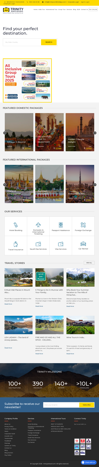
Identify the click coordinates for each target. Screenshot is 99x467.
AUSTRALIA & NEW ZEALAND (61, 429)
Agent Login (85, 2)
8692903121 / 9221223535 (14, 2)
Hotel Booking (32, 424)
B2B (78, 9)
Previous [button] (4, 132)
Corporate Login (73, 2)
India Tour (41, 9)
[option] (19, 132)
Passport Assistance (34, 430)
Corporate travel (9, 433)
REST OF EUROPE (57, 424)
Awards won (8, 436)
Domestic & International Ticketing (36, 427)
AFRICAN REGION (57, 431)
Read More (8, 304)
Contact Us (84, 9)
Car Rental (31, 442)
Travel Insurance (33, 435)
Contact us (7, 448)
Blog (74, 9)
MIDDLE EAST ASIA (57, 426)
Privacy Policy (8, 426)
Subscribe (86, 405)
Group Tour (62, 9)
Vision (6, 431)
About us (7, 424)
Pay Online (93, 9)
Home (36, 9)
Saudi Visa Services (34, 437)
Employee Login (9, 4)
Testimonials (8, 438)
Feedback (7, 441)
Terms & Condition (10, 429)
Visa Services (32, 440)
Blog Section (8, 452)
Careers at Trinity (10, 445)
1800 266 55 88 (33, 2)
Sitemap (7, 443)
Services (69, 9)
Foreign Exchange (33, 433)
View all (89, 262)
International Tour (51, 9)
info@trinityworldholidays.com (53, 2)
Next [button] (94, 132)
